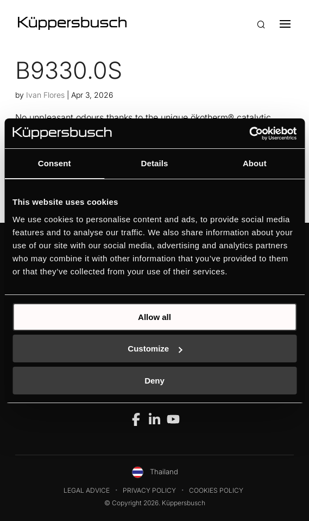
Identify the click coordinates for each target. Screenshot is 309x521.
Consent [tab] (54, 163)
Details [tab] (154, 163)
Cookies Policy (216, 490)
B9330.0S (68, 70)
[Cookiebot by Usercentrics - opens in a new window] (249, 134)
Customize (155, 348)
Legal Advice (87, 490)
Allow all (154, 317)
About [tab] (255, 163)
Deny (154, 380)
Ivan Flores (45, 94)
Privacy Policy (149, 490)
